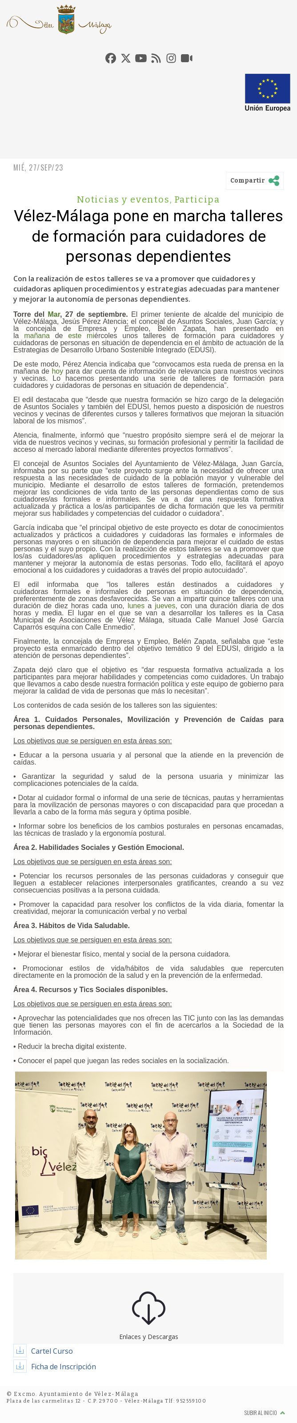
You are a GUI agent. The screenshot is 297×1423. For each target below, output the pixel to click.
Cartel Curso (52, 1351)
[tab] (111, 58)
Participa (197, 199)
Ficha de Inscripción (63, 1366)
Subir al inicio (265, 1412)
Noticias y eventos (125, 199)
